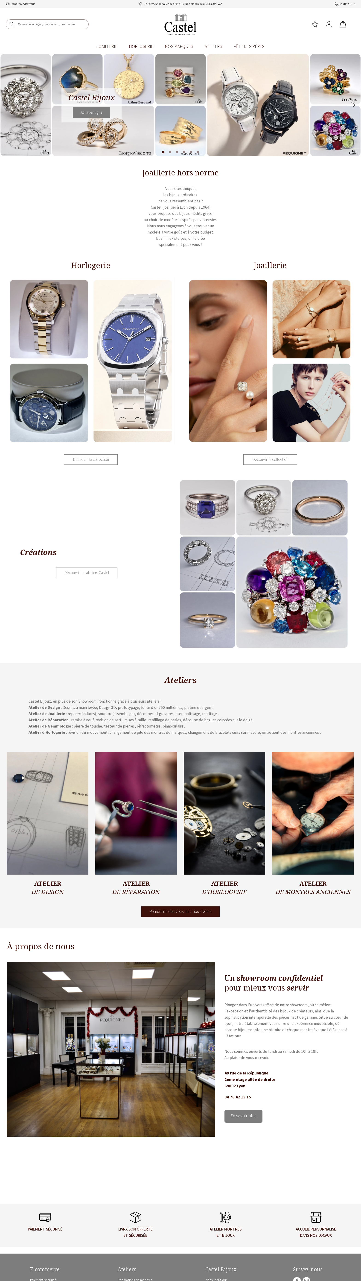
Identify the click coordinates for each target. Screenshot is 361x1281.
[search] (12, 24)
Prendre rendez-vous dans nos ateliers (180, 912)
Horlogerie (141, 46)
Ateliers (213, 46)
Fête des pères (249, 46)
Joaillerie (106, 46)
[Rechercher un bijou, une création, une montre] (50, 24)
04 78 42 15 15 (237, 1098)
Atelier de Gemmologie (50, 726)
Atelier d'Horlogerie (47, 733)
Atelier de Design (44, 708)
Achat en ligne (91, 112)
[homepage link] (180, 24)
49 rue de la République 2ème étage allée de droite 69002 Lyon (249, 1080)
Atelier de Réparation (49, 720)
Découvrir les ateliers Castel (87, 573)
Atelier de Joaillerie (47, 714)
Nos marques (179, 46)
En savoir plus (244, 1116)
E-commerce (45, 1269)
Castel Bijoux (220, 1269)
